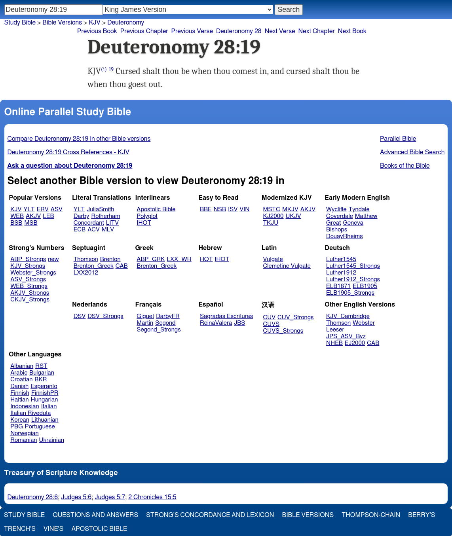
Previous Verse (192, 31)
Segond (165, 323)
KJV (95, 22)
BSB (16, 223)
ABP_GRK (151, 259)
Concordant (89, 223)
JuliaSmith (100, 209)
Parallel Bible (398, 139)
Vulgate (273, 259)
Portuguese (40, 427)
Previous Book (97, 31)
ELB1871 (338, 286)
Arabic (18, 373)
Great (333, 223)
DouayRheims (344, 236)
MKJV (290, 209)
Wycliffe (336, 209)
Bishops (336, 230)
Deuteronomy (125, 22)
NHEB (334, 343)
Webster (364, 323)
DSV (80, 316)
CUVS (271, 324)
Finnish (19, 393)
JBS (239, 323)
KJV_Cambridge (348, 316)
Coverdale (339, 216)
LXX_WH (179, 259)
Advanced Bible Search (412, 152)
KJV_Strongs (27, 266)
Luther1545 (341, 259)
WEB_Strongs (28, 286)
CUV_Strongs (295, 317)
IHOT (144, 223)
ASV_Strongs (28, 279)
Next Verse (280, 31)
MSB (30, 223)
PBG (16, 427)
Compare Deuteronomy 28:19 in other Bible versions (79, 139)
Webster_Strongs (33, 273)
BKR (40, 380)
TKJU (271, 223)
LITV (112, 223)
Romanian (23, 440)
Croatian (21, 380)
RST (41, 366)
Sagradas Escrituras (226, 316)
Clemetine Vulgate (287, 266)
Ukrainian (51, 440)
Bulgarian (41, 373)
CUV (269, 317)
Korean (19, 420)
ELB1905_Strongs (350, 293)
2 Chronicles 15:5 (152, 497)
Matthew (366, 216)
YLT (28, 209)
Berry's (421, 515)
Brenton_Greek (94, 266)
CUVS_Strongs (283, 331)
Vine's (53, 529)
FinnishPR (45, 393)
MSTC (271, 209)
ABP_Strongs (28, 259)
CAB (122, 266)
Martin (145, 323)
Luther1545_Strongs (353, 266)
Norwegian (24, 433)
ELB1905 (365, 286)
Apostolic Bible (99, 529)
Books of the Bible (405, 166)
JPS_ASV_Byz (346, 336)
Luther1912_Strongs (353, 279)
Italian (49, 406)
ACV (93, 230)
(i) (104, 69)
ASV (57, 209)
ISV (232, 209)
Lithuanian (45, 420)
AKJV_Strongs (29, 293)
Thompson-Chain (371, 515)
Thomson (86, 259)
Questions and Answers (95, 515)
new (53, 259)
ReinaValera (216, 323)
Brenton (110, 259)
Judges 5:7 (110, 497)
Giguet (145, 316)
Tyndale (359, 209)
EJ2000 (355, 343)
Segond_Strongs (158, 330)
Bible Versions (62, 22)
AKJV (33, 216)
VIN (244, 209)
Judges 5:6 (76, 497)
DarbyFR (168, 316)
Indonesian (24, 406)
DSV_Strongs (105, 316)
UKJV (293, 216)
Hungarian (44, 400)
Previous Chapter (144, 31)
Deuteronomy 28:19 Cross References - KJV (68, 152)
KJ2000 (273, 216)
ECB (79, 230)
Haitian (19, 400)
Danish (19, 386)
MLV (108, 230)
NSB (220, 209)
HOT (206, 259)
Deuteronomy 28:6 (33, 497)
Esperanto (43, 386)
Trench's (20, 529)
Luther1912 (341, 273)
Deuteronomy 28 (239, 31)
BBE (206, 209)
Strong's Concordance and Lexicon (210, 515)
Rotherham (105, 216)
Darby (81, 216)
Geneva (353, 223)
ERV (43, 209)
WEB (17, 216)
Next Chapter (316, 31)
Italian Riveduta (30, 413)
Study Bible (20, 22)
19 (111, 69)
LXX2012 (86, 273)
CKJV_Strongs (29, 300)
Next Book (352, 31)
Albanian (21, 366)
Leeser (335, 330)
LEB (48, 216)
